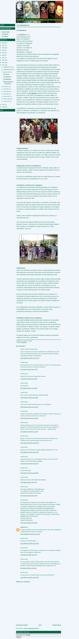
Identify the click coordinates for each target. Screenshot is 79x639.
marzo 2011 (6, 96)
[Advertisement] (47, 39)
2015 (3, 57)
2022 (3, 45)
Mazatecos (24, 342)
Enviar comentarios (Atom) (31, 628)
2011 (3, 65)
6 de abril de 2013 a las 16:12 (28, 568)
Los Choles (6, 74)
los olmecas (5, 34)
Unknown (22, 527)
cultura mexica (6, 32)
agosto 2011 (6, 72)
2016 (3, 55)
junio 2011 (6, 89)
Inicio (40, 625)
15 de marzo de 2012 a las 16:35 (29, 473)
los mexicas (33, 93)
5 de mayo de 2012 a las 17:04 (28, 495)
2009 (3, 107)
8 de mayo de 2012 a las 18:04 (28, 522)
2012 (3, 62)
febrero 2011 (6, 99)
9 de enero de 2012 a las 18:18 (28, 388)
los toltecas (5, 36)
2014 (3, 60)
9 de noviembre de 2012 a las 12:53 (30, 534)
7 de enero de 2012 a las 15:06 (28, 379)
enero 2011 (6, 101)
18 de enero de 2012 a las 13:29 (29, 407)
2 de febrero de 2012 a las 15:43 (29, 431)
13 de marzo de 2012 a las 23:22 (29, 463)
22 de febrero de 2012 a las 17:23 (29, 452)
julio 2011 (6, 86)
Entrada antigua (56, 625)
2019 (3, 50)
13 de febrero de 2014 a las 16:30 (29, 577)
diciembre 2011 (7, 67)
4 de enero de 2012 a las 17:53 (28, 369)
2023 (3, 43)
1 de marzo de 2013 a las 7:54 (28, 554)
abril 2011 (6, 94)
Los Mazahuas (7, 79)
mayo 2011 (6, 91)
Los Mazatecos (23, 25)
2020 (3, 47)
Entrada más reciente (22, 625)
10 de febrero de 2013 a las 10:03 (29, 543)
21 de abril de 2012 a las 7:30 (28, 482)
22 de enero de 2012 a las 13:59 (29, 418)
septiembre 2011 (8, 69)
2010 (3, 104)
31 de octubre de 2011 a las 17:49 (29, 358)
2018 (3, 52)
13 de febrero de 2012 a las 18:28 (29, 443)
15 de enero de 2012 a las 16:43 (29, 397)
